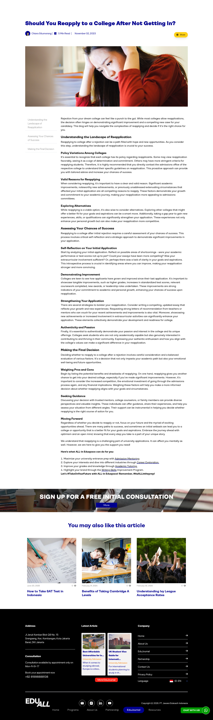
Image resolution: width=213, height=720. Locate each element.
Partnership (112, 709)
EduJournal (133, 709)
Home (55, 709)
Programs (73, 709)
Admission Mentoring (127, 458)
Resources (155, 709)
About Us (92, 709)
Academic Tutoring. (126, 466)
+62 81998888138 (36, 676)
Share (181, 35)
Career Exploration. (148, 462)
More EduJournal (106, 679)
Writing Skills (109, 469)
